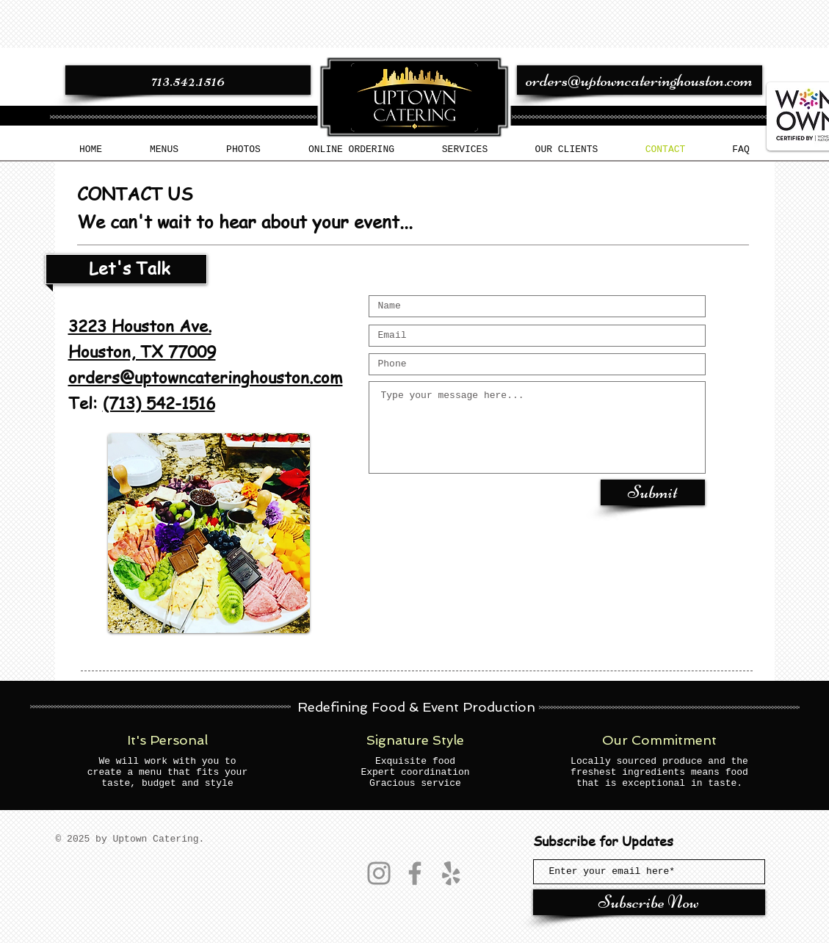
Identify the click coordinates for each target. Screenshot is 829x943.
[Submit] (653, 492)
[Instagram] (378, 873)
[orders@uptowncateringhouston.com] (639, 80)
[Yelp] (450, 873)
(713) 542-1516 (159, 402)
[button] (164, 150)
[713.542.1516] (188, 80)
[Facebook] (414, 873)
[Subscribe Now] (649, 902)
